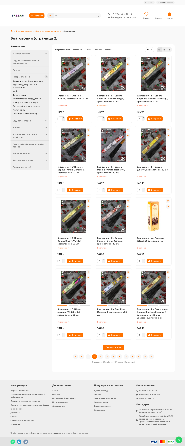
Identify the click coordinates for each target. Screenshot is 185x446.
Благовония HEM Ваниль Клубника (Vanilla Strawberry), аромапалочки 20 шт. (152, 98)
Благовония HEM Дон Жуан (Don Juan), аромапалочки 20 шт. (112, 312)
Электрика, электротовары (25, 102)
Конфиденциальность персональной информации (28, 395)
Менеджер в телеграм (121, 17)
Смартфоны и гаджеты (105, 398)
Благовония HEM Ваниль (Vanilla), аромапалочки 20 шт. (72, 97)
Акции (55, 390)
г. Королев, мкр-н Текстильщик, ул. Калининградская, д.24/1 (155, 411)
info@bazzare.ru (146, 398)
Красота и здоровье (30, 160)
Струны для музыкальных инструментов (26, 62)
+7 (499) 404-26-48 (119, 14)
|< (75, 356)
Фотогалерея (58, 406)
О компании (16, 409)
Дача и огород (101, 390)
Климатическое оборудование (27, 98)
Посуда (30, 70)
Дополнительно (62, 385)
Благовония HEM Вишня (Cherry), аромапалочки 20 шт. (152, 168)
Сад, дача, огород (30, 120)
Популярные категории (108, 385)
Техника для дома (102, 406)
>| (151, 356)
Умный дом (99, 410)
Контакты (15, 424)
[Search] (77, 15)
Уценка (30, 127)
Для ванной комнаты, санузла (26, 106)
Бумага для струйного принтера (28, 81)
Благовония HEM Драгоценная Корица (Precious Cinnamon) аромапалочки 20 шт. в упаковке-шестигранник (152, 313)
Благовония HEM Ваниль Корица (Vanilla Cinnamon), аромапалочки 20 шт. (71, 170)
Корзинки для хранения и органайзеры (25, 86)
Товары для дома (24, 31)
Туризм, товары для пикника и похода (30, 145)
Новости (56, 394)
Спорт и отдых (101, 402)
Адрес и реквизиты (20, 390)
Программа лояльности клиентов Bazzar (30, 405)
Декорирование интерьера (48, 31)
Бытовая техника (30, 53)
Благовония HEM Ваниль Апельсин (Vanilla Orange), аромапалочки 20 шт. (110, 98)
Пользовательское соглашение (25, 401)
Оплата (14, 416)
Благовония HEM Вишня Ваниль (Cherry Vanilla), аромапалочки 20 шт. (69, 241)
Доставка (15, 413)
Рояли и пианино (30, 153)
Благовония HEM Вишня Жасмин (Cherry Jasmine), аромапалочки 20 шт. (110, 241)
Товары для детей (30, 167)
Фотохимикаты (19, 95)
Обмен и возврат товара (22, 420)
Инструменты (19, 110)
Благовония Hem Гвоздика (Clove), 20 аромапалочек (150, 239)
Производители (60, 402)
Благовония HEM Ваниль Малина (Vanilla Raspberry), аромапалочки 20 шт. (111, 170)
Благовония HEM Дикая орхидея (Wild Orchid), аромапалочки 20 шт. (69, 312)
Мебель (16, 91)
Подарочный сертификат (64, 398)
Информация (19, 385)
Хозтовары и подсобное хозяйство (30, 135)
